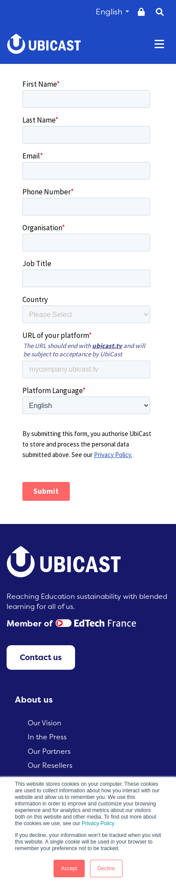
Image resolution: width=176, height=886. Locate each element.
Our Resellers (50, 765)
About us (34, 699)
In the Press (47, 737)
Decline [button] (106, 868)
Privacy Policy (98, 823)
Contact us (41, 657)
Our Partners (49, 751)
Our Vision (44, 723)
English (112, 11)
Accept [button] (69, 868)
